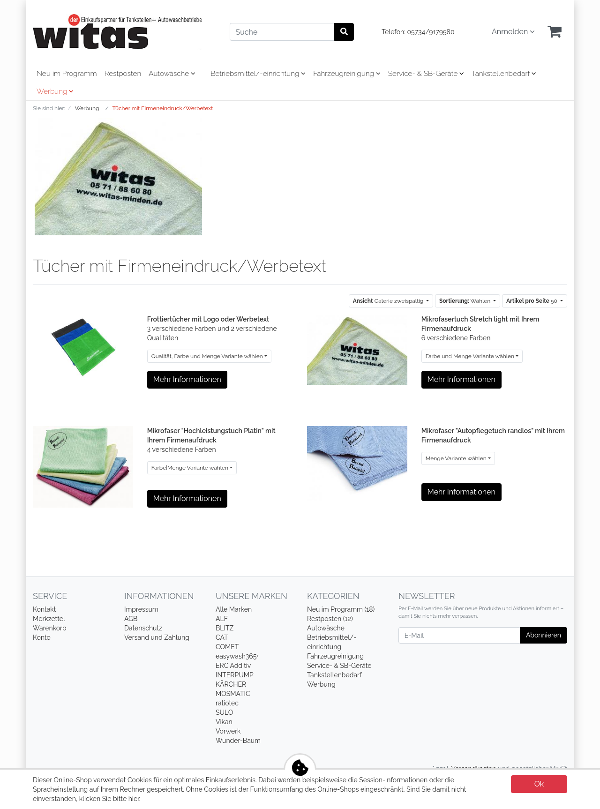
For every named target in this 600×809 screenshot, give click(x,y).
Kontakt (44, 609)
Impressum (141, 609)
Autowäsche (172, 73)
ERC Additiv (233, 665)
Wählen (465, 301)
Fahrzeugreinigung (346, 73)
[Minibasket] (554, 32)
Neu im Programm (67, 73)
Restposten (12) (330, 618)
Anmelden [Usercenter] (513, 31)
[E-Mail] (459, 635)
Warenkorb (50, 628)
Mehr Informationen (187, 379)
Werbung (55, 91)
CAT (222, 637)
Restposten (123, 73)
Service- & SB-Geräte (426, 73)
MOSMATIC (233, 693)
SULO (224, 712)
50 (532, 301)
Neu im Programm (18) (341, 609)
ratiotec (227, 703)
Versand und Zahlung (156, 637)
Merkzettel (49, 618)
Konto (42, 637)
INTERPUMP (235, 675)
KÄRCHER (231, 684)
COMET (227, 647)
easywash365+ (237, 656)
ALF (222, 618)
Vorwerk (228, 731)
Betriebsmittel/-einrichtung (258, 73)
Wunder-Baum (238, 740)
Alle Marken (234, 609)
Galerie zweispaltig (389, 301)
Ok (539, 783)
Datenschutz (143, 628)
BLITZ (224, 628)
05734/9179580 (430, 32)
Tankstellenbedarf (504, 73)
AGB (130, 618)
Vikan (224, 722)
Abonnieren (543, 635)
